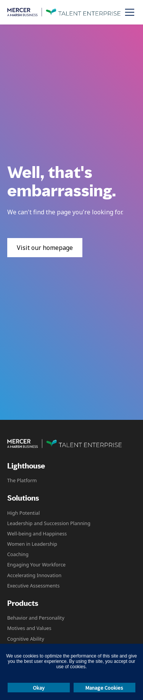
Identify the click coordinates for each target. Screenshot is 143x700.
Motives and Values (29, 628)
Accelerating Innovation (34, 575)
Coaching (18, 554)
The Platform (22, 480)
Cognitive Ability (25, 638)
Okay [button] (39, 687)
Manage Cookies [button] (104, 687)
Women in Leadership (32, 543)
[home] (64, 12)
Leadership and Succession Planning (48, 523)
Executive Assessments (33, 585)
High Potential (23, 512)
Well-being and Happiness (37, 533)
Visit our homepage (45, 247)
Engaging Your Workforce (36, 564)
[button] (128, 12)
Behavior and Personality (35, 617)
